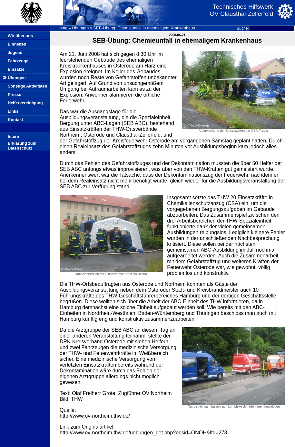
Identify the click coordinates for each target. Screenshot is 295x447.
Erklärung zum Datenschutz (22, 146)
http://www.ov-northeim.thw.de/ (95, 416)
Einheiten (17, 44)
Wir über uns (20, 35)
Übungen (80, 28)
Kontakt (15, 119)
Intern (13, 136)
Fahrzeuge (18, 60)
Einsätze (16, 69)
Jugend (15, 52)
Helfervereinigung (25, 102)
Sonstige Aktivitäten (27, 86)
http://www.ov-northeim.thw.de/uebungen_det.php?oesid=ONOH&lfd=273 (143, 432)
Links (13, 111)
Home (61, 28)
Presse (14, 94)
